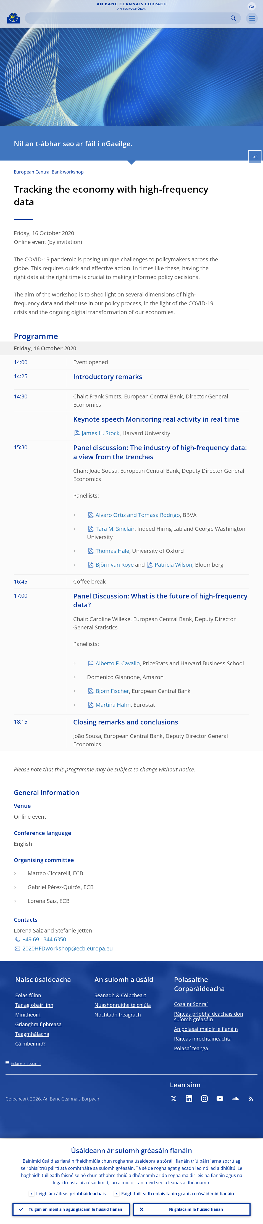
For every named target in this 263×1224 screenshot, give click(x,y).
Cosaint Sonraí (191, 1004)
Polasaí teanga (191, 1048)
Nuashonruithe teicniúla (122, 1005)
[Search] (128, 18)
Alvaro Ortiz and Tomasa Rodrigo (138, 515)
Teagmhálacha (32, 1034)
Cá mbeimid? (30, 1043)
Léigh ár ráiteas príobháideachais (71, 1193)
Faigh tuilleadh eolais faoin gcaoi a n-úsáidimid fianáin (177, 1193)
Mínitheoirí (28, 1014)
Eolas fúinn (28, 995)
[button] (252, 6)
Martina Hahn (113, 704)
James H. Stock (101, 433)
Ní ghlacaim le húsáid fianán (196, 1209)
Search (233, 18)
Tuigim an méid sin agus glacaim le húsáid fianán (75, 1209)
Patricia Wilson (173, 564)
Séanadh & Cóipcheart (120, 995)
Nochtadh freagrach (117, 1014)
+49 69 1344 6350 (44, 939)
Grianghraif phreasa (38, 1024)
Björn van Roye (115, 564)
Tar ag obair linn (34, 1005)
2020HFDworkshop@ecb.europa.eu (67, 948)
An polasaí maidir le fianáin (206, 1029)
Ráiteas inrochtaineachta (203, 1038)
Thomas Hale (112, 551)
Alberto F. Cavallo (118, 663)
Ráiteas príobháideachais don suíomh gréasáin (208, 1016)
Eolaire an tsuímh (26, 1063)
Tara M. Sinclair (115, 528)
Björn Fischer (112, 691)
